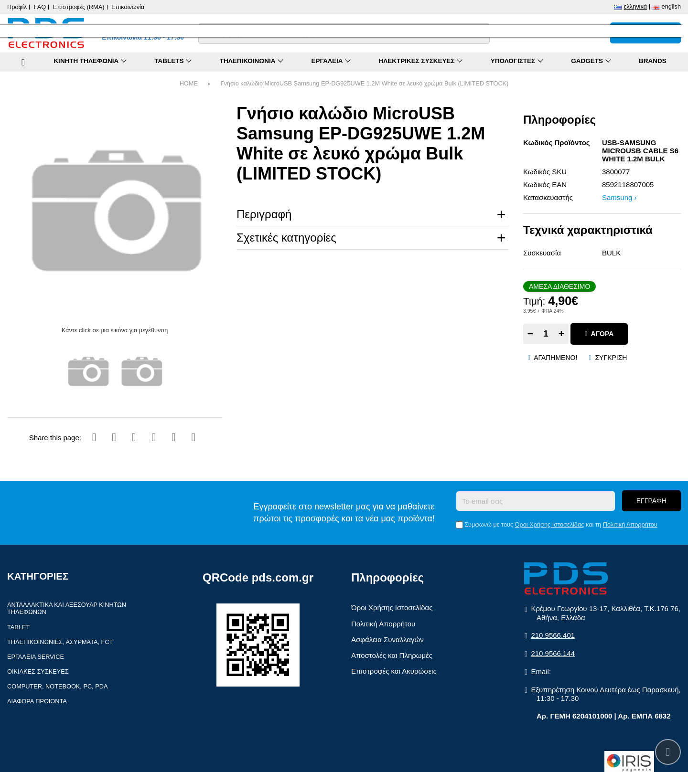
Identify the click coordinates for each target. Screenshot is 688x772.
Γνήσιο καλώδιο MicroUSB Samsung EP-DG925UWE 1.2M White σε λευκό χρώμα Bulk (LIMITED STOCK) (364, 83)
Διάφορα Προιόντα (37, 701)
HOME (189, 83)
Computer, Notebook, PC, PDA (57, 686)
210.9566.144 (553, 653)
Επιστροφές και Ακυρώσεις (394, 671)
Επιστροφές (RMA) (79, 7)
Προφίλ (17, 7)
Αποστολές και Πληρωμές (391, 655)
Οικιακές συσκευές (38, 671)
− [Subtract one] (530, 333)
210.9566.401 (553, 635)
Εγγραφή (651, 501)
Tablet (18, 627)
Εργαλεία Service (35, 656)
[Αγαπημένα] (575, 33)
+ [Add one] (561, 333)
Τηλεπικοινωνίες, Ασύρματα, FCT (60, 641)
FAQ (40, 7)
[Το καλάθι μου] (645, 32)
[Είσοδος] (596, 33)
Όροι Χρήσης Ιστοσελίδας (549, 524)
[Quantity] (546, 334)
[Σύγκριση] (554, 33)
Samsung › (619, 197)
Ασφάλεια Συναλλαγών (387, 639)
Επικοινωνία (127, 7)
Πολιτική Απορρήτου (630, 524)
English (671, 6)
